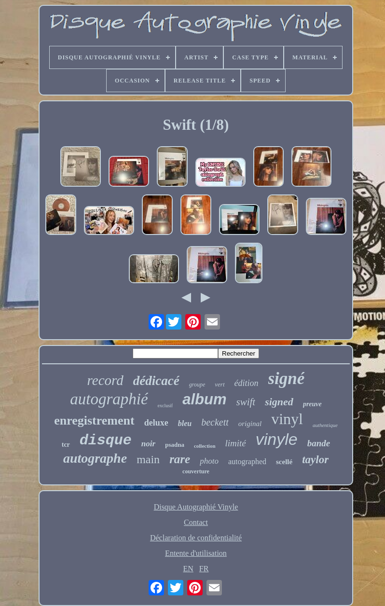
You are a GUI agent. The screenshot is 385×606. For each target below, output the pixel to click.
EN (188, 569)
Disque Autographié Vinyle (196, 507)
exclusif (165, 405)
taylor (315, 460)
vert (219, 384)
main (148, 459)
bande (318, 443)
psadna (174, 444)
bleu (185, 423)
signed (279, 402)
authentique (325, 425)
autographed (247, 461)
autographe (95, 458)
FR (204, 569)
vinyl (287, 418)
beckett (215, 422)
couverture (195, 471)
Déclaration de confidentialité (196, 538)
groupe (197, 384)
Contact (196, 522)
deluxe (156, 422)
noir (148, 443)
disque (106, 440)
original (249, 423)
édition (246, 383)
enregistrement (94, 420)
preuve (312, 404)
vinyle (277, 439)
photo (209, 461)
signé (286, 378)
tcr (66, 444)
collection (205, 446)
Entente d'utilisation (196, 553)
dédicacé (156, 380)
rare (179, 459)
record (105, 380)
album (204, 399)
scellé (284, 462)
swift (246, 402)
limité (235, 443)
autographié (109, 399)
